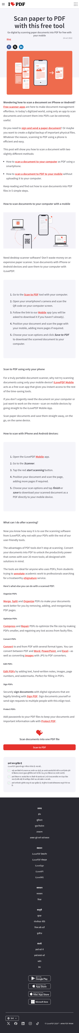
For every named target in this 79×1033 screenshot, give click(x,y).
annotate (19, 573)
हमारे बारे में (39, 949)
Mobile (42, 312)
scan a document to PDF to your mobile (39, 174)
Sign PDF (32, 696)
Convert (8, 646)
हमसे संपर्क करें (39, 955)
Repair (25, 626)
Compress (9, 626)
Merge (7, 601)
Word (37, 651)
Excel (65, 651)
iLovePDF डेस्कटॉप (39, 853)
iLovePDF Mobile (64, 382)
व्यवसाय (39, 893)
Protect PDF (48, 721)
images (29, 655)
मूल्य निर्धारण (39, 825)
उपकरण (39, 831)
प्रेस (39, 967)
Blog (9, 39)
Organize (28, 601)
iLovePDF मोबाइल (39, 859)
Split (15, 601)
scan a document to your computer (36, 161)
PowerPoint (49, 651)
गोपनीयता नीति (39, 921)
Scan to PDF (31, 294)
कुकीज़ (39, 933)
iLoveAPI (39, 871)
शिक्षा (39, 899)
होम (39, 814)
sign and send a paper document (41, 128)
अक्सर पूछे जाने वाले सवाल (39, 837)
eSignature (30, 578)
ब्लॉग (39, 961)
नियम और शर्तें (39, 927)
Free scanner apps (14, 106)
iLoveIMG (39, 877)
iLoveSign (39, 865)
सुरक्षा (39, 915)
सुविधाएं (39, 820)
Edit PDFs (9, 671)
